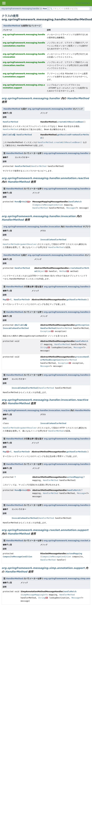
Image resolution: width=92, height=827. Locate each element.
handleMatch (75, 202)
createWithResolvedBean (70, 122)
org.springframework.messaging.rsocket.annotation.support (45, 530)
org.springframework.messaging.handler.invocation (39, 216)
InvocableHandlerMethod (53, 239)
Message (70, 208)
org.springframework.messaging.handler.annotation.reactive (45, 178)
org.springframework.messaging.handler (20, 9)
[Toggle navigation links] (3, 3)
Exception (47, 331)
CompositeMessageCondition (48, 205)
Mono (17, 202)
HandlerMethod (11, 26)
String (45, 347)
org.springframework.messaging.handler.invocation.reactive (45, 399)
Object (42, 271)
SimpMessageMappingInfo (35, 595)
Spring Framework (83, 3)
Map (6, 299)
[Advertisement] (29, 637)
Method (64, 271)
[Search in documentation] (69, 8)
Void (26, 202)
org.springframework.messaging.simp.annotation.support (43, 567)
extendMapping (75, 477)
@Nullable (9, 135)
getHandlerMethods (76, 299)
